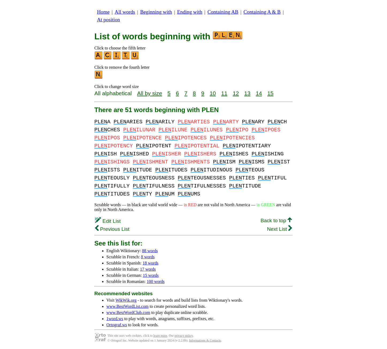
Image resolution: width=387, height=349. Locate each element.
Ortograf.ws (116, 325)
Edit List (108, 221)
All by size (149, 93)
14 (259, 93)
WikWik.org (126, 300)
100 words (156, 281)
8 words (147, 257)
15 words (150, 275)
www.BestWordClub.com (128, 312)
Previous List (112, 229)
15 (270, 93)
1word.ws (114, 318)
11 (224, 93)
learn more (160, 336)
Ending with (189, 12)
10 (213, 93)
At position (108, 19)
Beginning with (156, 12)
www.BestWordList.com (127, 306)
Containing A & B (262, 12)
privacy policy (184, 336)
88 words (150, 250)
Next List (279, 229)
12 (236, 93)
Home (103, 12)
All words (125, 12)
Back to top (276, 220)
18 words (150, 263)
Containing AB (222, 12)
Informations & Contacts (205, 340)
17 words (148, 269)
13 (247, 93)
